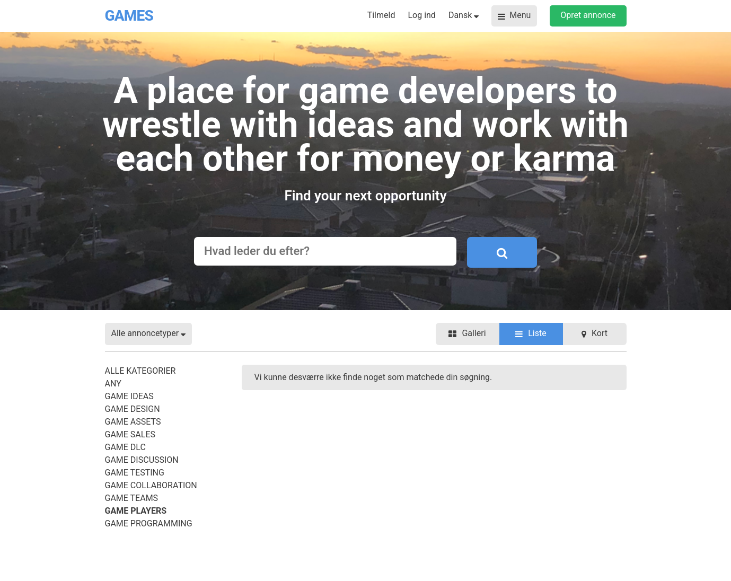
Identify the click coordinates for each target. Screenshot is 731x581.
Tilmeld (381, 15)
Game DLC (125, 447)
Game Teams (131, 498)
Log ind (421, 15)
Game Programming (148, 523)
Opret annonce (587, 15)
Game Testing (134, 473)
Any (113, 383)
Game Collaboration (151, 485)
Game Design (132, 409)
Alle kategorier (140, 371)
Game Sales (130, 434)
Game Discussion (142, 460)
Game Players (136, 511)
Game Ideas (129, 396)
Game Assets (133, 422)
